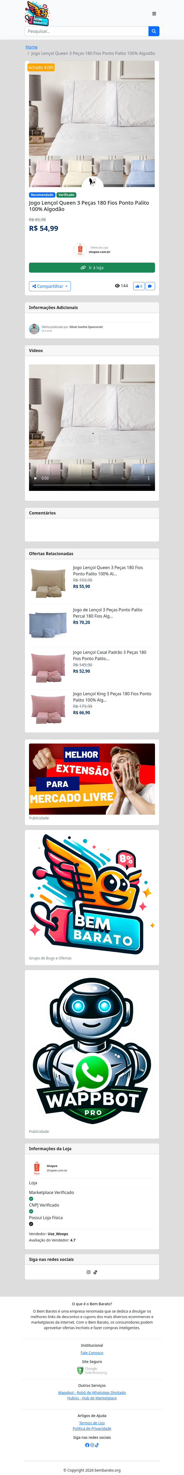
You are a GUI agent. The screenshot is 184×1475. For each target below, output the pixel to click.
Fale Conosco (92, 1352)
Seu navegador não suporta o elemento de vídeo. (92, 427)
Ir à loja (92, 267)
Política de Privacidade (92, 1428)
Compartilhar (48, 286)
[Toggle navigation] (154, 14)
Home (32, 47)
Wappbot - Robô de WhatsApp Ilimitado (92, 1392)
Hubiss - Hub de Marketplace (92, 1398)
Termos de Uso (92, 1422)
